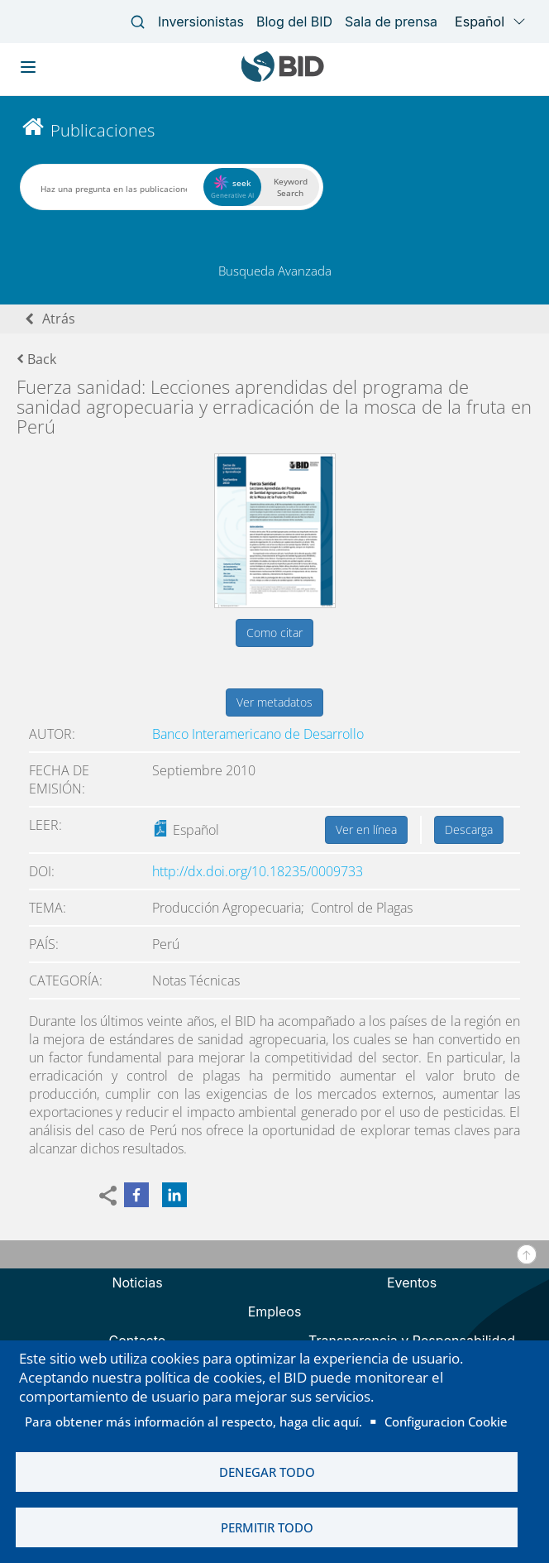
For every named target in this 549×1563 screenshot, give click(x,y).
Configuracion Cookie (446, 1421)
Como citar (274, 632)
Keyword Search (291, 187)
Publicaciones (102, 130)
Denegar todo (267, 1472)
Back (36, 359)
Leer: (45, 825)
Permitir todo (267, 1527)
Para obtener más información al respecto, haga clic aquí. (193, 1421)
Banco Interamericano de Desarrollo (258, 734)
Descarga (469, 829)
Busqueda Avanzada (275, 270)
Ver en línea (366, 829)
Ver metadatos (274, 702)
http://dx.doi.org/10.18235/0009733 (257, 871)
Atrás (58, 318)
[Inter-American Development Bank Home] (282, 78)
